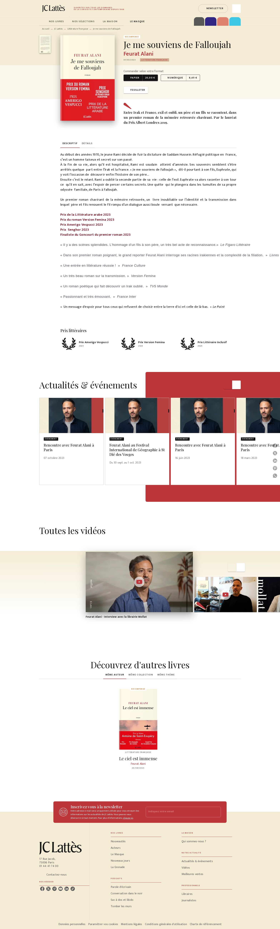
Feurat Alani (138, 54)
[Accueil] (54, 8)
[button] (213, 8)
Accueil (45, 29)
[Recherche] (236, 8)
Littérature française (78, 29)
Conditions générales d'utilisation (166, 924)
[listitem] (42, 889)
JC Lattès (58, 29)
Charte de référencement (206, 924)
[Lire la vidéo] (139, 582)
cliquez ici (128, 818)
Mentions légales (131, 924)
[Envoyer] (216, 812)
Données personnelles (71, 924)
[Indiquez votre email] (179, 812)
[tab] (43, 21)
